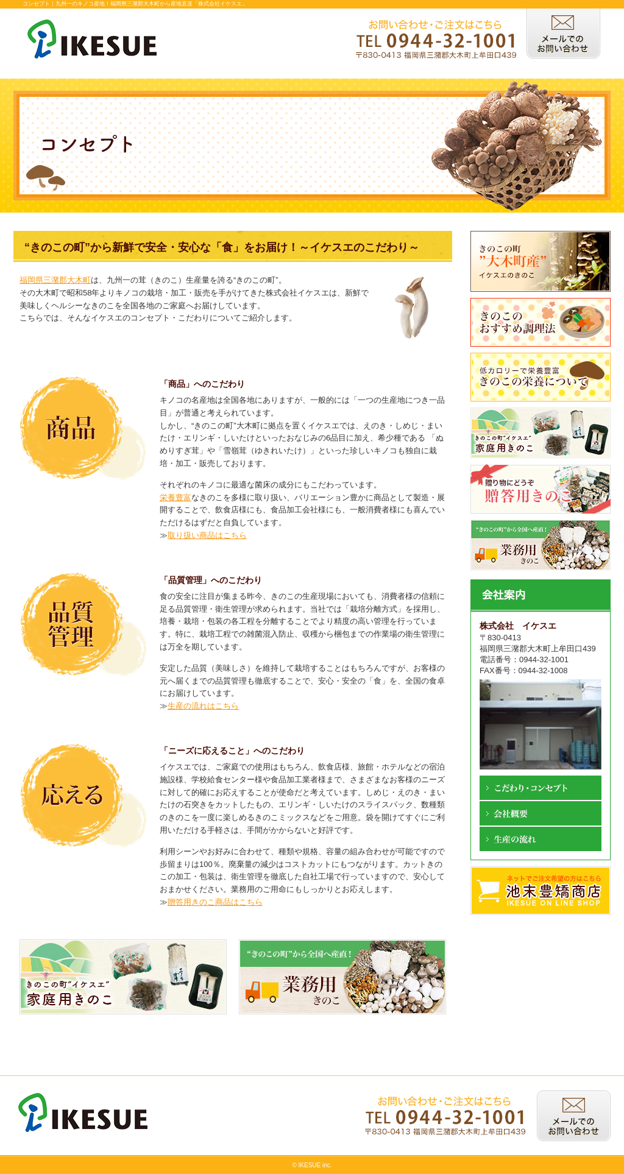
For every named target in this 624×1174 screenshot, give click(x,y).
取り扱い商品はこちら (207, 535)
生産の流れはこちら (203, 705)
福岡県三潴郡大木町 (55, 280)
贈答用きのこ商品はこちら (215, 902)
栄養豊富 (175, 497)
